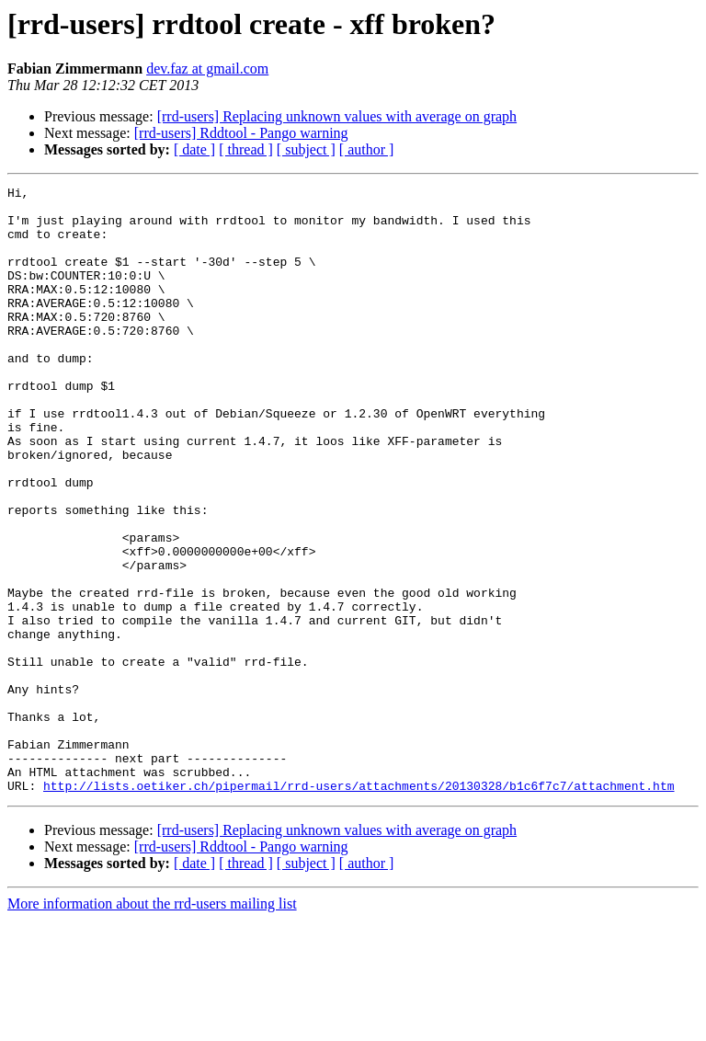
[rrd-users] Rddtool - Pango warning (241, 133)
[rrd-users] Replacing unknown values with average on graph (337, 116)
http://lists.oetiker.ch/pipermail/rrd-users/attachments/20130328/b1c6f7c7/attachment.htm (358, 906)
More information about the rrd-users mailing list (152, 1025)
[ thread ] (246, 149)
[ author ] (366, 149)
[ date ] (194, 149)
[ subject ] (306, 149)
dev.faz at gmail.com (207, 68)
